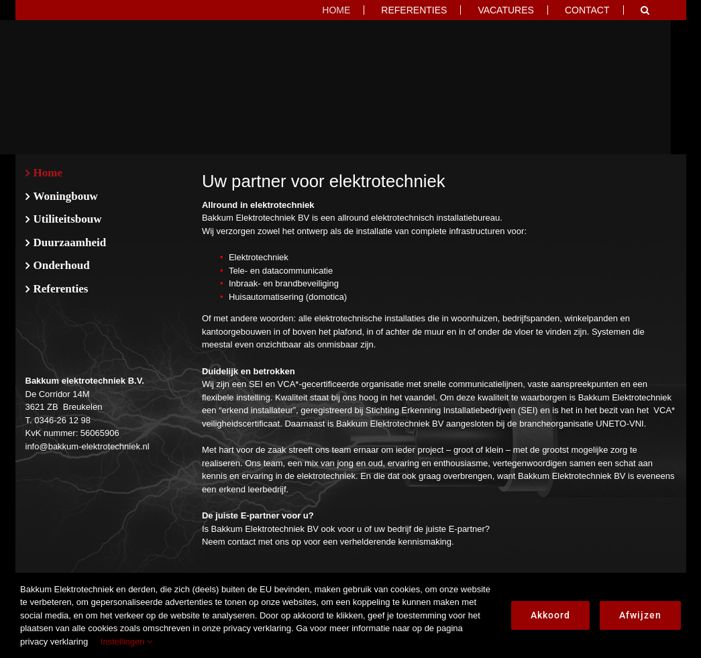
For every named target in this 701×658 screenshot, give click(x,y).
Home (48, 172)
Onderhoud (62, 265)
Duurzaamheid (70, 242)
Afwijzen (640, 615)
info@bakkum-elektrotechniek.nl (87, 446)
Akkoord (550, 615)
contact (241, 542)
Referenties (61, 288)
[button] (645, 10)
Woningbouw (66, 196)
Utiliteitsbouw (68, 219)
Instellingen (126, 642)
